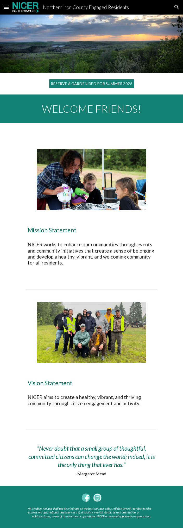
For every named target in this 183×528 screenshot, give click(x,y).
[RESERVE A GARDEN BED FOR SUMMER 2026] (91, 84)
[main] (91, 109)
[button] (6, 7)
